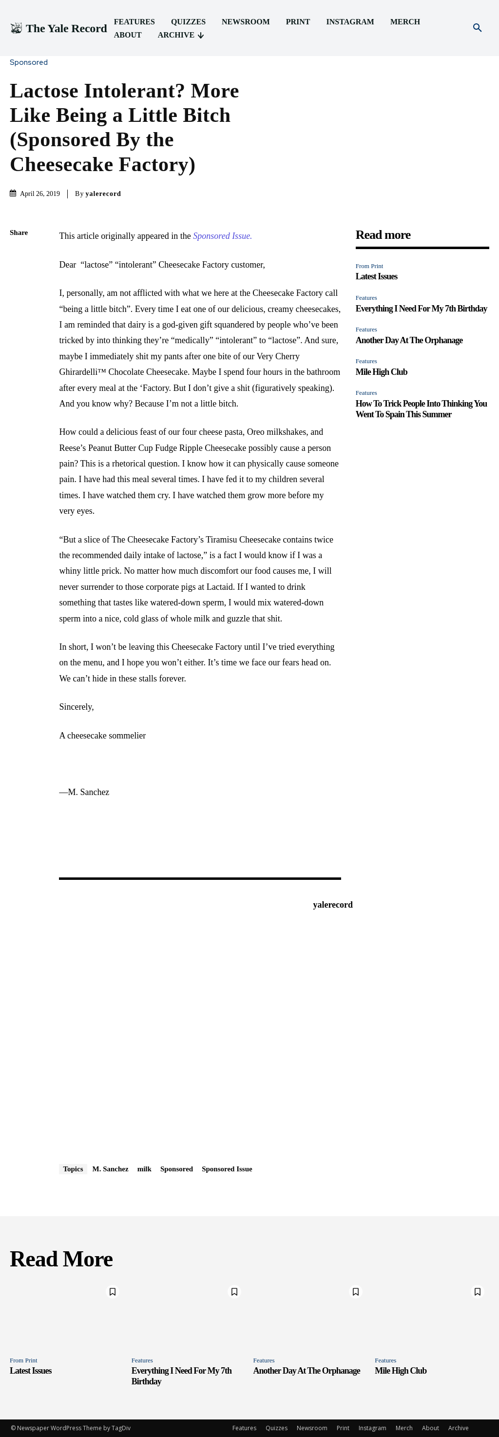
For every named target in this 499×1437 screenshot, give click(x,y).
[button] (477, 28)
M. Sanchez (111, 1169)
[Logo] (58, 28)
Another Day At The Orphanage (409, 340)
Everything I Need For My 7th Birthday (421, 308)
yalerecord (103, 193)
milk (144, 1169)
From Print (370, 266)
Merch (404, 1428)
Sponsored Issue (227, 1169)
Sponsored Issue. (222, 236)
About (430, 1428)
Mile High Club (381, 372)
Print (343, 1428)
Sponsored (31, 62)
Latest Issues (377, 276)
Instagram (372, 1428)
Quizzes (277, 1428)
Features (366, 297)
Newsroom (312, 1428)
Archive (458, 1428)
